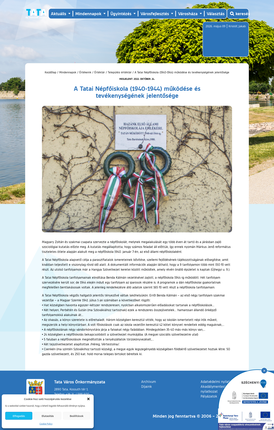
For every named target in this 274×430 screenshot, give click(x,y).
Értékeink (85, 72)
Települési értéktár (120, 72)
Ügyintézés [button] (120, 13)
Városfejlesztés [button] (154, 13)
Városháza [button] (188, 13)
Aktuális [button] (58, 13)
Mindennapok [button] (88, 13)
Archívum (148, 381)
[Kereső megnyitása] (238, 13)
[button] (88, 399)
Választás (216, 13)
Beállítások (76, 416)
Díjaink (146, 386)
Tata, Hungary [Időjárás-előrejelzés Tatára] (225, 41)
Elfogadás (19, 416)
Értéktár (99, 72)
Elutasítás (48, 416)
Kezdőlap (51, 72)
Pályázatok (209, 396)
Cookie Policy (45, 423)
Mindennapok (67, 72)
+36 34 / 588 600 (77, 394)
